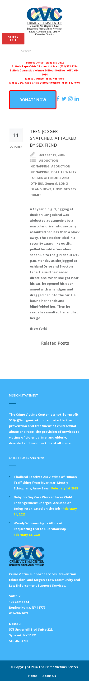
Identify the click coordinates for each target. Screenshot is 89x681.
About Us (49, 676)
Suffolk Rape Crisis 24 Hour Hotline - (36, 66)
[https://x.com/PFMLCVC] (64, 98)
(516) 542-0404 (71, 82)
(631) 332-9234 (68, 66)
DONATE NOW (32, 99)
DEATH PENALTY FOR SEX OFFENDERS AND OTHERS (53, 178)
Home (32, 676)
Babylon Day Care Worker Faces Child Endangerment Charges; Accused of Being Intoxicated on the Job (43, 503)
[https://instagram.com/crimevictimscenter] (71, 98)
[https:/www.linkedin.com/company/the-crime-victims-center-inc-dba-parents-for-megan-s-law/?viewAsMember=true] (77, 98)
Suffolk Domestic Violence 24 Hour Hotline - (38, 70)
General (51, 183)
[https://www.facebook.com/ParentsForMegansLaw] (58, 98)
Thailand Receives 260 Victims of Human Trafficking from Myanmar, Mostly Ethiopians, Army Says (45, 482)
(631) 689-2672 (55, 62)
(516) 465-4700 (55, 78)
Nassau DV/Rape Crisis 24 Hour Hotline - (35, 82)
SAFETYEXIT (13, 38)
